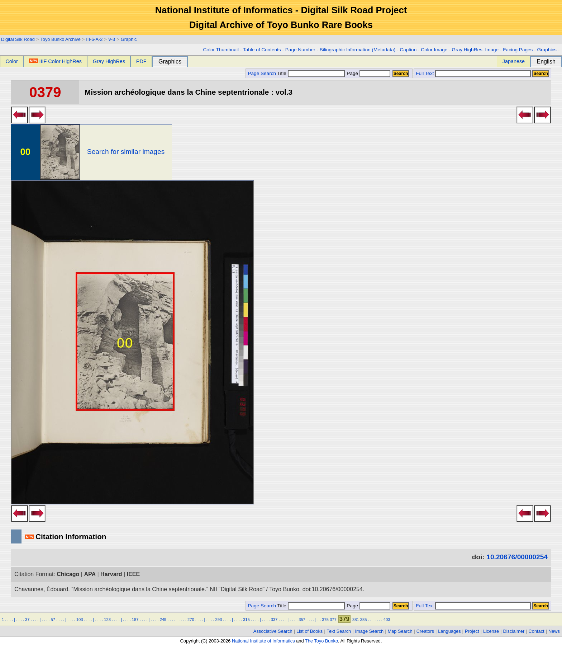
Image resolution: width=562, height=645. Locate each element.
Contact (536, 631)
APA (90, 574)
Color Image (434, 49)
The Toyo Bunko (321, 641)
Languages (449, 631)
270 (190, 619)
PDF (141, 61)
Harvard (111, 574)
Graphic (129, 39)
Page (368, 73)
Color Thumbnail (221, 49)
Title (311, 73)
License (491, 631)
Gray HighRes (109, 61)
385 (363, 619)
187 (135, 619)
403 (387, 619)
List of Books (309, 631)
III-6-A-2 (94, 39)
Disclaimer (514, 631)
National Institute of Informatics (263, 641)
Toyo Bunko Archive (60, 39)
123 (107, 619)
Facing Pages (518, 49)
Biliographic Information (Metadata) (358, 49)
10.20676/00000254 (517, 557)
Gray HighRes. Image (475, 49)
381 (355, 619)
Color (11, 61)
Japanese (514, 61)
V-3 (111, 39)
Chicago (68, 574)
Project (472, 631)
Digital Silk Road (18, 39)
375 (325, 619)
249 (162, 619)
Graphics (546, 49)
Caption (408, 49)
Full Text (425, 73)
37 (27, 619)
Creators (425, 631)
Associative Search (272, 631)
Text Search (339, 631)
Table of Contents (262, 49)
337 (274, 619)
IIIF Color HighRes (55, 61)
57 (53, 619)
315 (246, 619)
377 (333, 619)
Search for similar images (126, 151)
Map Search (400, 631)
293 (218, 619)
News (554, 631)
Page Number (300, 49)
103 (79, 619)
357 (302, 619)
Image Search (369, 631)
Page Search (262, 73)
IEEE (133, 574)
